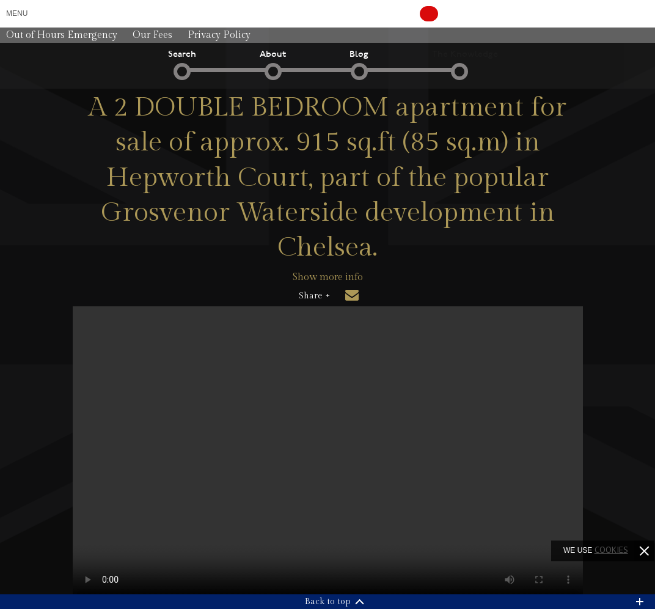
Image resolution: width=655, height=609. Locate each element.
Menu (16, 13)
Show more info (328, 277)
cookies (611, 549)
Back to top (328, 602)
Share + (314, 296)
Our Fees (152, 35)
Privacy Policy (219, 35)
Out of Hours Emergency (61, 35)
